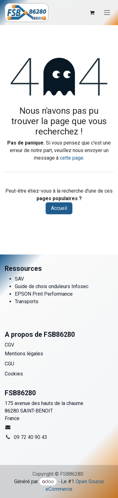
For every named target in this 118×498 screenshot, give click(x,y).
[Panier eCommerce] (92, 12)
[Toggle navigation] (107, 12)
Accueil (59, 208)
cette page (71, 158)
